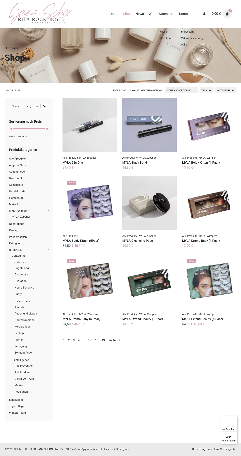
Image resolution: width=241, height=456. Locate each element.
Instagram (123, 449)
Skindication (19, 262)
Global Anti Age (24, 378)
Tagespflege (16, 406)
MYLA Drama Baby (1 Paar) (201, 240)
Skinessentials (21, 301)
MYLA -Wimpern (19, 210)
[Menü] (235, 418)
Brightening (22, 268)
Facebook (109, 449)
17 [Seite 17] (90, 340)
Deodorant (15, 178)
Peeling (13, 230)
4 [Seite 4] (79, 340)
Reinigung (15, 243)
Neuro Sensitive (24, 287)
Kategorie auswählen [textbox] (30, 106)
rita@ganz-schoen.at (90, 449)
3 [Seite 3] (74, 340)
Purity (18, 294)
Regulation (21, 391)
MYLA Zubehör (21, 216)
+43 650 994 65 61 (65, 449)
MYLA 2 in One (73, 162)
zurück (11, 48)
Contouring (19, 255)
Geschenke (16, 184)
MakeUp (14, 204)
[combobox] (181, 90)
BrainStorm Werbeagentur (221, 449)
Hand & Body (17, 191)
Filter (45, 136)
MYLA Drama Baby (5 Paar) (81, 319)
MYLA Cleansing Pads (137, 240)
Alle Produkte (17, 158)
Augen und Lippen (26, 313)
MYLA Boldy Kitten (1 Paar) (201, 162)
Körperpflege (23, 326)
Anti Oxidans (22, 372)
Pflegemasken (18, 237)
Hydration (21, 281)
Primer (19, 339)
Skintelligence (20, 360)
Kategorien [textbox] (223, 90)
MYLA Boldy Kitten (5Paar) (81, 240)
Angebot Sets (17, 165)
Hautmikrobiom (24, 320)
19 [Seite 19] (103, 340)
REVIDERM (15, 249)
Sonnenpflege (23, 352)
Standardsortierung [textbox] (179, 90)
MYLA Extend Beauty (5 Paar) (202, 319)
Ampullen (20, 307)
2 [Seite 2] (69, 340)
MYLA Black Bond (134, 162)
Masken (19, 385)
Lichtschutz (16, 198)
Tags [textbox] (204, 90)
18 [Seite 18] (96, 340)
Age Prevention (24, 365)
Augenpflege (17, 171)
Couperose (21, 274)
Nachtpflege (16, 224)
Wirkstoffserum (18, 412)
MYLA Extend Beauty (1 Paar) (142, 319)
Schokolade (16, 399)
